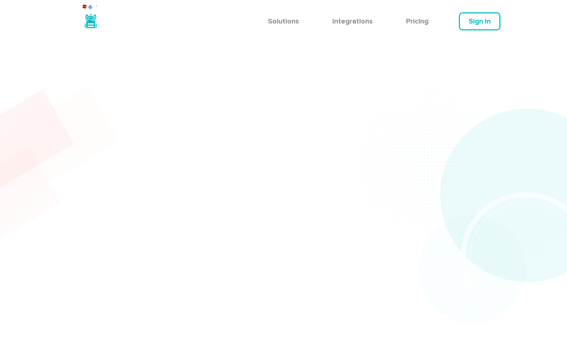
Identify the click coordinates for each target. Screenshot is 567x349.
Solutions (283, 21)
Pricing (417, 21)
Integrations (352, 21)
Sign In (480, 21)
